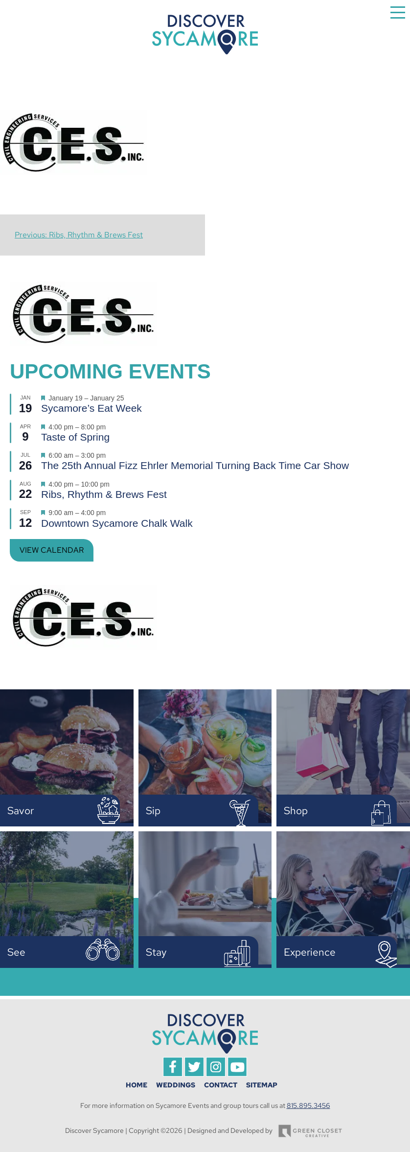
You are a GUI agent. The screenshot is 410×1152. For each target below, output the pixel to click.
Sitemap (261, 1085)
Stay (156, 952)
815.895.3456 (308, 1105)
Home (136, 1085)
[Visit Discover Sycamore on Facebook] (172, 1074)
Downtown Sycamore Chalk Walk (117, 523)
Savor (20, 810)
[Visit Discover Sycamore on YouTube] (237, 1074)
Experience (310, 952)
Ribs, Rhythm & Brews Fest (104, 494)
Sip (153, 810)
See (16, 952)
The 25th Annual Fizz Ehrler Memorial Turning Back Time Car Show (195, 465)
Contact (220, 1085)
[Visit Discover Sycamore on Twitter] (194, 1074)
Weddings (175, 1085)
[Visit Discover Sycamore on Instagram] (216, 1074)
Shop (296, 810)
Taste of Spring (75, 437)
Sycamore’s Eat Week (91, 408)
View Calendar (52, 550)
